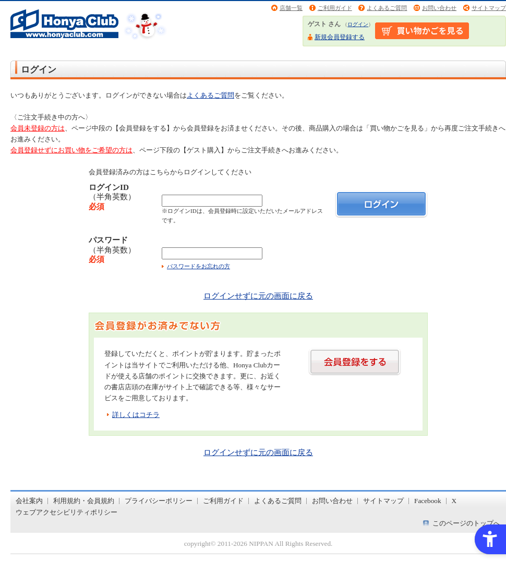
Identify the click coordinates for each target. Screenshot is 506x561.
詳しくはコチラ (136, 415)
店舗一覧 (291, 8)
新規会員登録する (340, 37)
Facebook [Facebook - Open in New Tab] (427, 501)
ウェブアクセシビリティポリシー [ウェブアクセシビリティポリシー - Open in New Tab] (66, 512)
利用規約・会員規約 (83, 501)
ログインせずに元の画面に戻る (258, 295)
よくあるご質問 (387, 8)
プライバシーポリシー (158, 501)
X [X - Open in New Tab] (454, 501)
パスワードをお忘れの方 (198, 266)
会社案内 (29, 501)
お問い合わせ (439, 8)
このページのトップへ (466, 523)
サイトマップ (489, 8)
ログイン (357, 24)
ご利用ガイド (335, 8)
